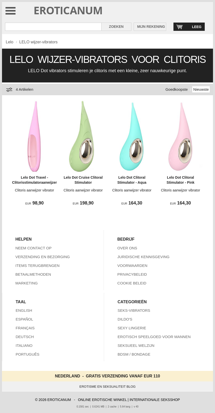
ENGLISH (24, 310)
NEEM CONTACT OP (34, 248)
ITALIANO (24, 345)
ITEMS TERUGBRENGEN (38, 265)
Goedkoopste (176, 89)
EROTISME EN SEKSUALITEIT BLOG (107, 386)
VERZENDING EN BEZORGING (43, 257)
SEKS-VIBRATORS (134, 310)
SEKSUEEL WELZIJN (136, 345)
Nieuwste (201, 89)
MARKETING (27, 283)
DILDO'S (125, 319)
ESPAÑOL (24, 319)
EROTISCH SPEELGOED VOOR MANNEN (154, 337)
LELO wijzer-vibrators (38, 42)
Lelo (9, 42)
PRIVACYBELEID (132, 274)
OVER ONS (127, 248)
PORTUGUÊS (28, 354)
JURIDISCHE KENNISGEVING (143, 257)
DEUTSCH (25, 337)
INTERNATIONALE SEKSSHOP (155, 400)
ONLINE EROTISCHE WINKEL (102, 400)
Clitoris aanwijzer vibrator (34, 190)
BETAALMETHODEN (33, 274)
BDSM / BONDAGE (134, 354)
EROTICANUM (68, 10)
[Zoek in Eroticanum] (53, 27)
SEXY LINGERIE (132, 328)
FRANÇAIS (25, 328)
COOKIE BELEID (131, 283)
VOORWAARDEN (132, 265)
